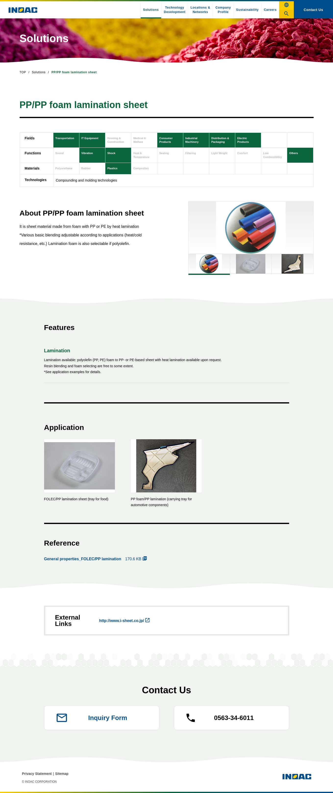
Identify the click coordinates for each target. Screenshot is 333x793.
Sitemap (61, 774)
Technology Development (174, 10)
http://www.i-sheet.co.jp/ (121, 621)
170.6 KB (92, 559)
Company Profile (223, 10)
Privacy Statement (37, 774)
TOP (23, 72)
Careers (270, 10)
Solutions (151, 10)
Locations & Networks (200, 10)
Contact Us (313, 10)
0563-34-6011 (234, 717)
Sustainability (247, 10)
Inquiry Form (107, 717)
